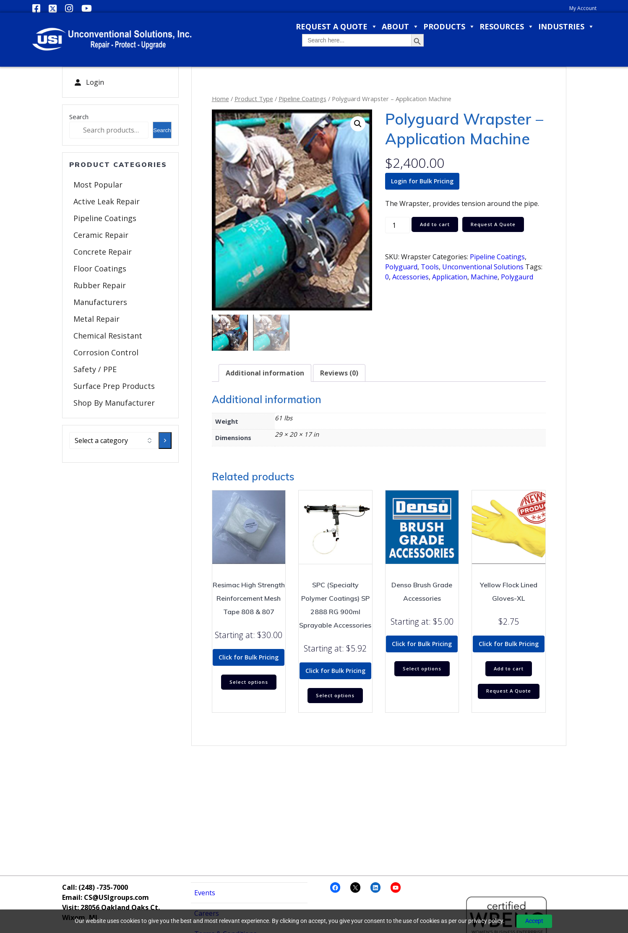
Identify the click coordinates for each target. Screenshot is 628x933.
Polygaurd (517, 276)
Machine (484, 276)
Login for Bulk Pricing (422, 181)
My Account (583, 8)
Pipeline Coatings (104, 218)
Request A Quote (497, 224)
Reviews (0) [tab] (339, 373)
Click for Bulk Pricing (249, 657)
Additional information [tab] (265, 373)
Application (449, 276)
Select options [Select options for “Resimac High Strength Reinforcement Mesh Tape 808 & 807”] (249, 682)
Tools (430, 266)
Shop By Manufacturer (114, 403)
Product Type (254, 98)
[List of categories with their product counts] (114, 440)
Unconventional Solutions (483, 266)
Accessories (410, 276)
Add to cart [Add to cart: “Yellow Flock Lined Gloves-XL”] (508, 669)
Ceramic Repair (100, 235)
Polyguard (401, 266)
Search (79, 116)
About (400, 26)
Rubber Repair (99, 285)
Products (449, 26)
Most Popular (97, 185)
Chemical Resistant (107, 336)
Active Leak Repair (106, 201)
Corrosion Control (105, 352)
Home (220, 98)
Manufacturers (100, 302)
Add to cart (436, 224)
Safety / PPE (95, 369)
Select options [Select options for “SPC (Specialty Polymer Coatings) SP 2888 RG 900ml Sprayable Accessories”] (335, 696)
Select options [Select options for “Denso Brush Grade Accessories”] (422, 669)
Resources (506, 26)
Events (204, 892)
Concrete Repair (102, 252)
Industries (566, 26)
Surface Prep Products (114, 386)
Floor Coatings (99, 268)
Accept (534, 920)
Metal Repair (96, 319)
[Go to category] (165, 440)
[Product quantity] (397, 225)
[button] (357, 123)
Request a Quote (337, 26)
